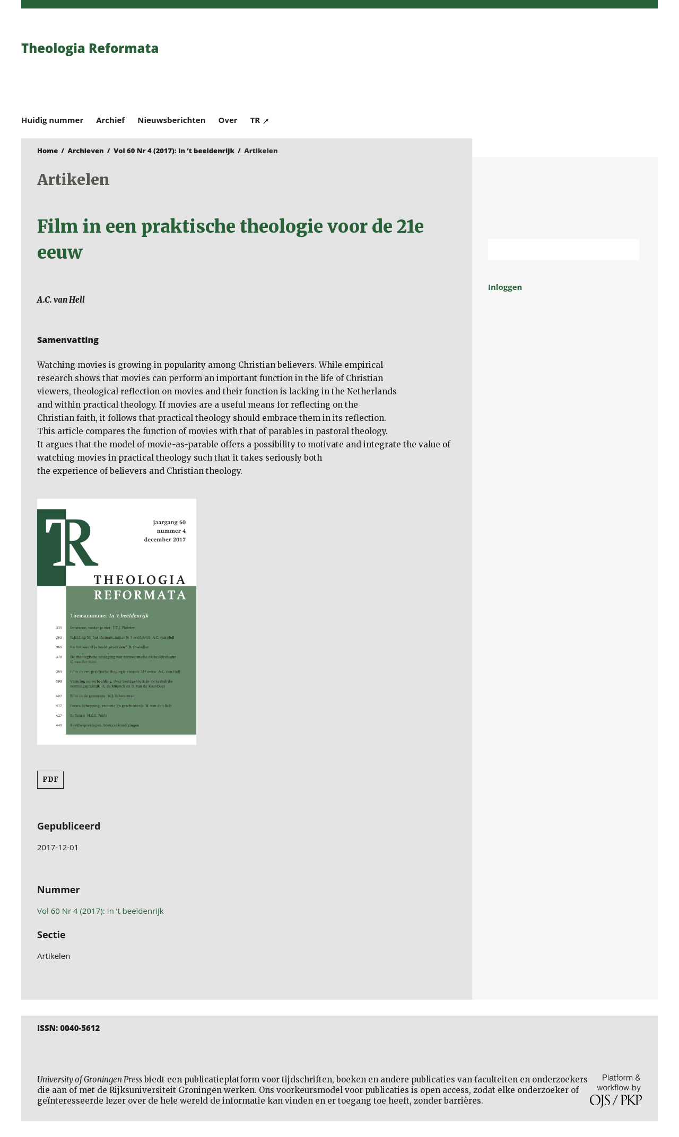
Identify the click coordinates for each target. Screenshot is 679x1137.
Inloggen (505, 286)
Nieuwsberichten (171, 119)
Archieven (86, 150)
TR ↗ (260, 119)
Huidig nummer (52, 119)
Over (228, 119)
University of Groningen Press (493, 64)
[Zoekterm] (550, 249)
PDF (50, 779)
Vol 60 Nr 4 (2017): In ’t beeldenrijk (174, 150)
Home (47, 150)
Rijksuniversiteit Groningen (565, 198)
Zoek (626, 249)
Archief (110, 119)
